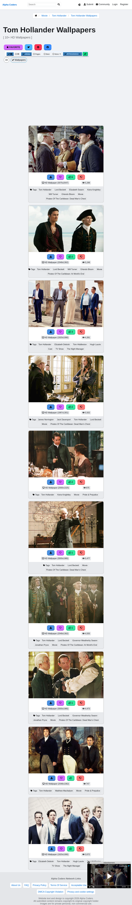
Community (103, 4)
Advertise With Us (112, 885)
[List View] (17, 54)
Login (115, 4)
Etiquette (95, 885)
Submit (88, 4)
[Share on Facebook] (47, 47)
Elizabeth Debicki (62, 344)
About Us (15, 885)
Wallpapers (19, 60)
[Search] (59, 4)
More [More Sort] (57, 54)
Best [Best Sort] (47, 54)
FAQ (26, 885)
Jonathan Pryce (42, 645)
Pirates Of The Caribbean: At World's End (66, 274)
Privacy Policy (39, 885)
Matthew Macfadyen (64, 791)
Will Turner (53, 194)
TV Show (60, 349)
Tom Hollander (59, 15)
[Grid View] (10, 54)
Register (124, 4)
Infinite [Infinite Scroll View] (26, 54)
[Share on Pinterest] (38, 47)
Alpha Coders (9, 4)
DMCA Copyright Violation (50, 892)
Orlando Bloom (68, 194)
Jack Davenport (64, 420)
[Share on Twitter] (28, 47)
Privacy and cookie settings (80, 892)
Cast (50, 349)
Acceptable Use (79, 885)
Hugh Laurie (95, 344)
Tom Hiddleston (80, 344)
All (6, 60)
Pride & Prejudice (90, 495)
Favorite (13, 47)
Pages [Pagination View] (36, 54)
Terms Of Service (58, 885)
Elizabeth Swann (76, 190)
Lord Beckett (60, 190)
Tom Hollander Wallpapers (84, 15)
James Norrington (46, 420)
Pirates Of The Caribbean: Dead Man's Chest (66, 199)
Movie (45, 15)
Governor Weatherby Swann (84, 640)
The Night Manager (75, 349)
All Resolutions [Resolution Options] (73, 54)
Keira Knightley (93, 190)
